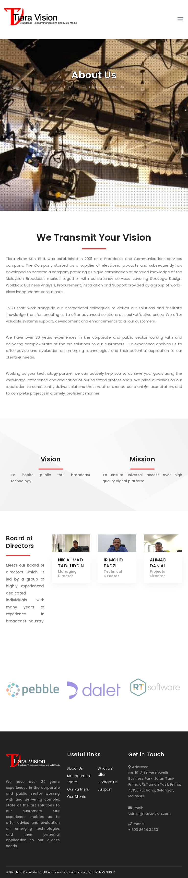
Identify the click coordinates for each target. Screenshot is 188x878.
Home (69, 86)
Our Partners (78, 789)
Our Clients (76, 796)
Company (91, 86)
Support (105, 789)
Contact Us (107, 781)
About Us (116, 86)
